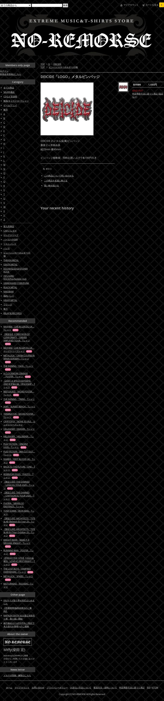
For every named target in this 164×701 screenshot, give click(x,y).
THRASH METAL (11, 260)
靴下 (6, 308)
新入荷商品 (9, 226)
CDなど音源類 (10, 96)
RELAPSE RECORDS (13, 313)
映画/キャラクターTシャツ (16, 100)
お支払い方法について (80, 687)
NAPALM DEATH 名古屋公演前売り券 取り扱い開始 (19, 617)
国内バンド (9, 295)
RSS (148, 687)
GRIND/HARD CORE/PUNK (16, 283)
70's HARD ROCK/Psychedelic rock (15, 277)
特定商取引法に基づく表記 (132, 687)
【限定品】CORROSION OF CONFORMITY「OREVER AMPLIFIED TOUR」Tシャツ (17, 339)
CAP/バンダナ (10, 230)
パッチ (7, 248)
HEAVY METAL (10, 300)
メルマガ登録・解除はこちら (17, 675)
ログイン (4, 71)
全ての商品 (9, 87)
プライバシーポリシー (57, 687)
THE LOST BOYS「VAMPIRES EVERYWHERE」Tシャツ (19, 570)
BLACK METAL (10, 287)
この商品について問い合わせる (59, 175)
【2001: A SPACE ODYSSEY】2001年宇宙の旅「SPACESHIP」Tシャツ (19, 384)
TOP (43, 64)
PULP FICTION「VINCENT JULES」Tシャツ (16, 446)
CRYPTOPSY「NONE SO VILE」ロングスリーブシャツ (19, 423)
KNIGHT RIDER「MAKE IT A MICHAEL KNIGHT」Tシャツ (17, 543)
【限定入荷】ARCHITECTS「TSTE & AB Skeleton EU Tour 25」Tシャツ (19, 521)
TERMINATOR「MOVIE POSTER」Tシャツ (19, 415)
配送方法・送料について (105, 687)
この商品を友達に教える (55, 180)
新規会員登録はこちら (10, 74)
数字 (6, 109)
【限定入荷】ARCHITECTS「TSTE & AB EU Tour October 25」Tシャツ (19, 532)
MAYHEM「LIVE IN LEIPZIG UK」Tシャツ (19, 328)
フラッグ (8, 304)
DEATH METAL (10, 264)
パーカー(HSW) (11, 239)
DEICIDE (57, 64)
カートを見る (155, 4)
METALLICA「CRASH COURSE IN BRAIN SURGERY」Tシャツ (19, 358)
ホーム (9, 687)
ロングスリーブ (11, 235)
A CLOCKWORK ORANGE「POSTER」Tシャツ (17, 375)
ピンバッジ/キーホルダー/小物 (63, 67)
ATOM (155, 687)
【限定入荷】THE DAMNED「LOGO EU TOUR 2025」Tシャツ (19, 485)
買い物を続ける (51, 185)
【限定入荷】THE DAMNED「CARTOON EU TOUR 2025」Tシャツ (19, 495)
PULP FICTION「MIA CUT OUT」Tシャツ (19, 453)
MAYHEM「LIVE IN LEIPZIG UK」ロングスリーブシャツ (19, 349)
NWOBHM (9, 291)
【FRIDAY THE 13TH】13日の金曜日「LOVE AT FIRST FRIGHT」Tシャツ (19, 561)
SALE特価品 (9, 92)
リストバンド (10, 243)
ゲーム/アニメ (10, 105)
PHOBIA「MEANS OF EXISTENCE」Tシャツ (17, 505)
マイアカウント (131, 4)
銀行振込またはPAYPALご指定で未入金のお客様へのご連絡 (19, 625)
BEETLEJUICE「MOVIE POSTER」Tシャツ (19, 393)
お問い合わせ (38, 687)
